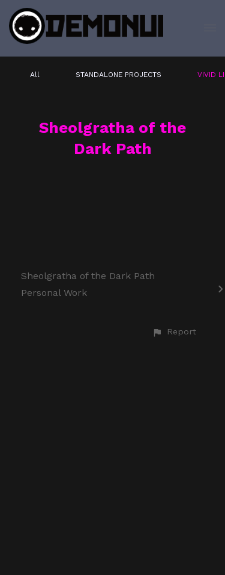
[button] (174, 331)
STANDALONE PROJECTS (118, 74)
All (35, 74)
